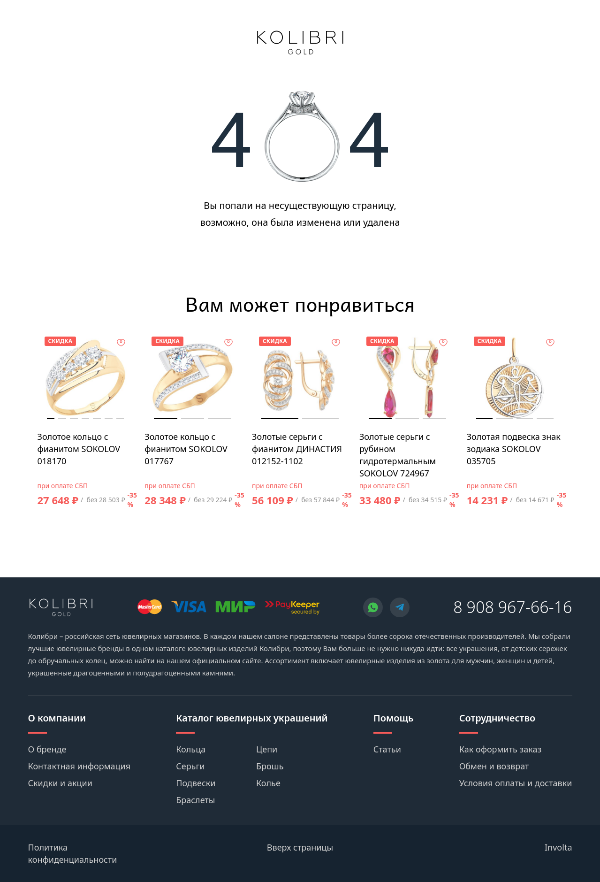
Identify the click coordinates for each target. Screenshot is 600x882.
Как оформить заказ (500, 749)
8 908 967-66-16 (512, 607)
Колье (268, 783)
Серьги (190, 766)
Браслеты (195, 799)
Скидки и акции (60, 783)
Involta (558, 847)
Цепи (266, 749)
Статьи (387, 749)
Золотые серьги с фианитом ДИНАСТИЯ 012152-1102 (297, 449)
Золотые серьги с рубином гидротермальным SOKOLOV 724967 (397, 455)
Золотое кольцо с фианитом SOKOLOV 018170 (79, 449)
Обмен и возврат (494, 766)
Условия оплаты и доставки (515, 783)
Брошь (270, 766)
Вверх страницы (300, 847)
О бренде (47, 749)
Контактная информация (79, 766)
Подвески (195, 783)
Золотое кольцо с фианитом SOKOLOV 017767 (186, 449)
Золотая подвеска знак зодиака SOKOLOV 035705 (514, 449)
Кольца (190, 749)
